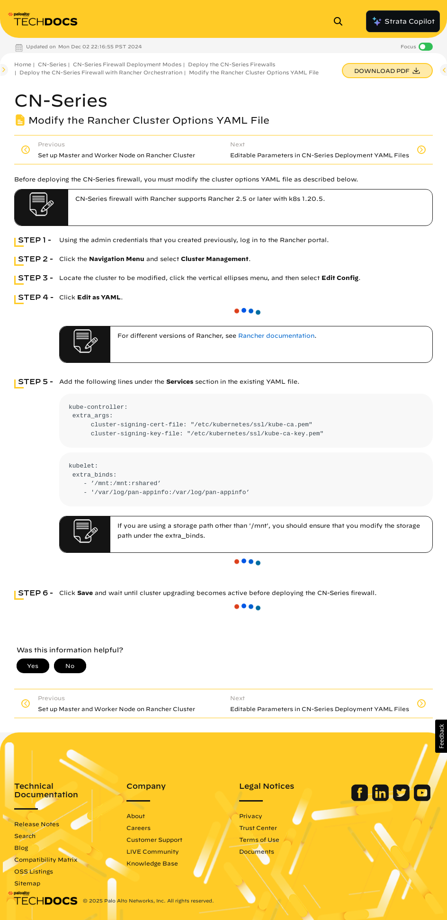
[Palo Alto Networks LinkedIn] (381, 799)
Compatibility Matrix (45, 859)
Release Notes (36, 824)
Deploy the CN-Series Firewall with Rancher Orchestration (100, 72)
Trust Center (258, 827)
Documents (256, 851)
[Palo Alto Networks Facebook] (360, 799)
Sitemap (27, 883)
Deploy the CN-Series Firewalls (231, 64)
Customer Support (154, 839)
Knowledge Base (152, 863)
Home (22, 64)
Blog (21, 847)
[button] (441, 736)
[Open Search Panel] (341, 21)
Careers (138, 827)
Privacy (250, 815)
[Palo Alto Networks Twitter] (402, 799)
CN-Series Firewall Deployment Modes (127, 64)
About (135, 815)
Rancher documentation (276, 335)
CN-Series (52, 64)
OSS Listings (33, 871)
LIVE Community (152, 851)
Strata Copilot (403, 21)
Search (25, 835)
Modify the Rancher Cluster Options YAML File (254, 72)
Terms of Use (259, 839)
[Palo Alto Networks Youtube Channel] (422, 799)
